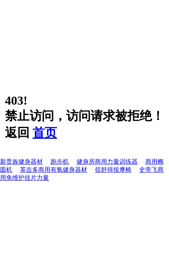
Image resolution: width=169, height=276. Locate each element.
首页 (44, 133)
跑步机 (59, 161)
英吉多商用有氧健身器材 (53, 169)
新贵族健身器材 (21, 161)
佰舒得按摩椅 (113, 169)
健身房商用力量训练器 (107, 161)
